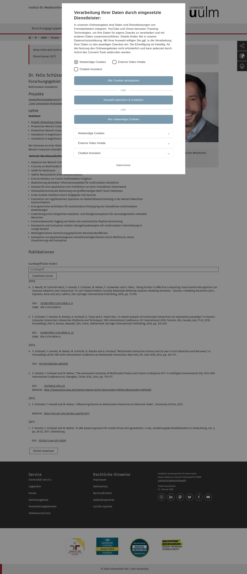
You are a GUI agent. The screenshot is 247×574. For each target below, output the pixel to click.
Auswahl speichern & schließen (124, 99)
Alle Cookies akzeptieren (123, 80)
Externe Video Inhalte (132, 62)
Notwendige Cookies (93, 62)
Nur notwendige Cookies (123, 119)
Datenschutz (123, 165)
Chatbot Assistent (91, 69)
